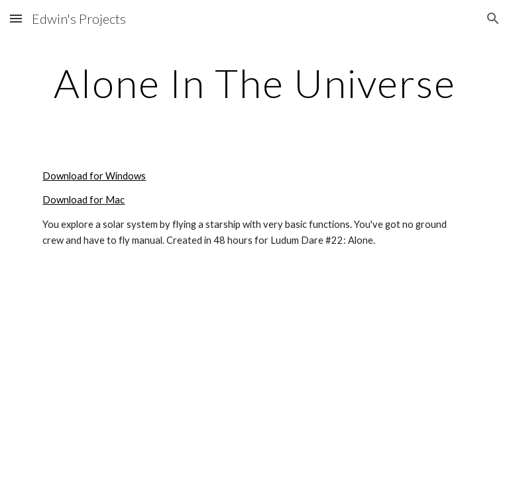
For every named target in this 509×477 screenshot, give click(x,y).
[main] (254, 83)
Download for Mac (83, 199)
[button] (16, 18)
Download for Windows (94, 176)
